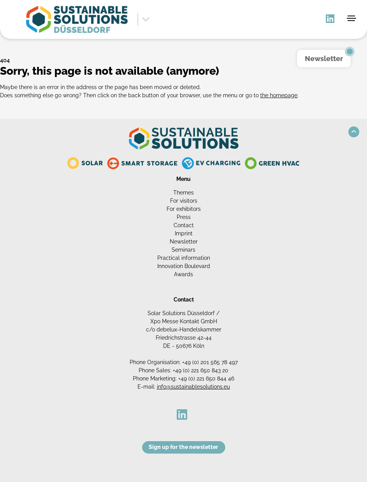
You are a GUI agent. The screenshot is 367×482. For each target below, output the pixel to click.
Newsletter (184, 241)
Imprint (184, 233)
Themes (183, 192)
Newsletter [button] (324, 58)
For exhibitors (184, 209)
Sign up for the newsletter (183, 447)
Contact (184, 225)
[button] (353, 131)
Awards (183, 274)
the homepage (278, 95)
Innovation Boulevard (183, 266)
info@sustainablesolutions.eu (193, 387)
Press (184, 217)
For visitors (183, 201)
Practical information (183, 258)
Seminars (183, 250)
